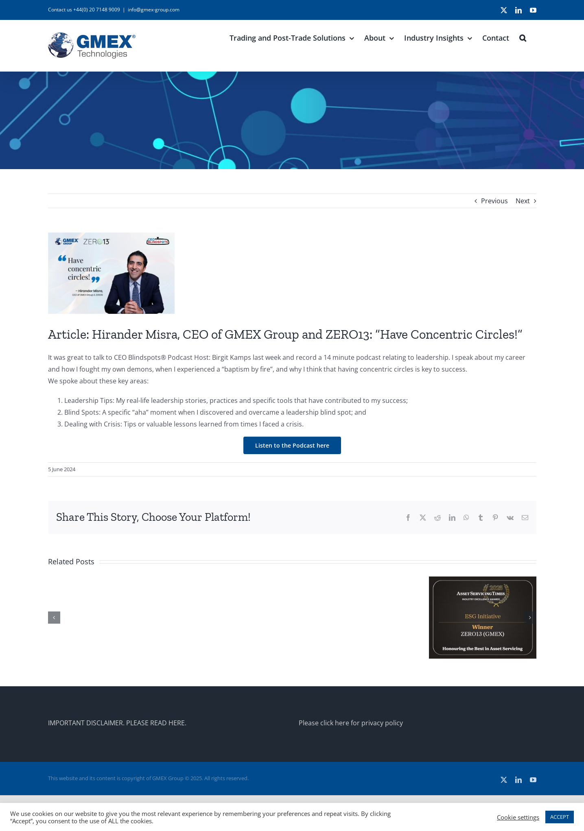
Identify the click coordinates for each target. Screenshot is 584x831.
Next (523, 200)
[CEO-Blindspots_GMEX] (292, 273)
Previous (494, 200)
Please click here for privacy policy (351, 722)
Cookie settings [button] (518, 817)
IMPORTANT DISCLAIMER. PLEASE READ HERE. (117, 722)
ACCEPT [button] (559, 816)
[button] (522, 37)
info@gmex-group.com (153, 9)
